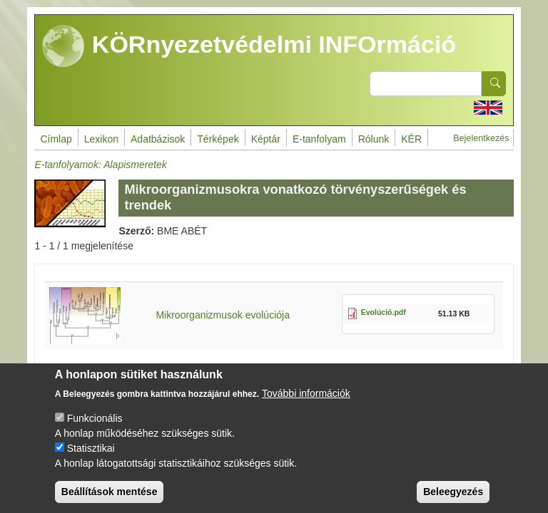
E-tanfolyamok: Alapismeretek (100, 164)
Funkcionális (95, 424)
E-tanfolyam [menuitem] (319, 139)
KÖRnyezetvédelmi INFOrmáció (249, 46)
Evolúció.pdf (383, 312)
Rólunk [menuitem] (374, 139)
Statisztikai (91, 454)
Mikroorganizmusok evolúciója (223, 315)
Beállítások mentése (109, 497)
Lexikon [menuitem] (101, 139)
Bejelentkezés (481, 138)
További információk (306, 399)
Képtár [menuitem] (265, 139)
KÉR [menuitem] (411, 139)
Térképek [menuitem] (217, 139)
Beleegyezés (453, 497)
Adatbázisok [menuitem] (158, 139)
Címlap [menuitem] (55, 139)
